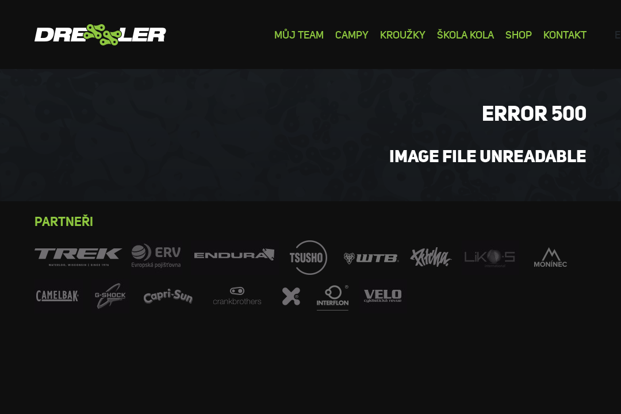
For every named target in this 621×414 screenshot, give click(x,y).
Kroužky (402, 34)
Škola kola (465, 34)
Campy (352, 34)
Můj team (299, 34)
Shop (518, 34)
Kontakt (564, 34)
